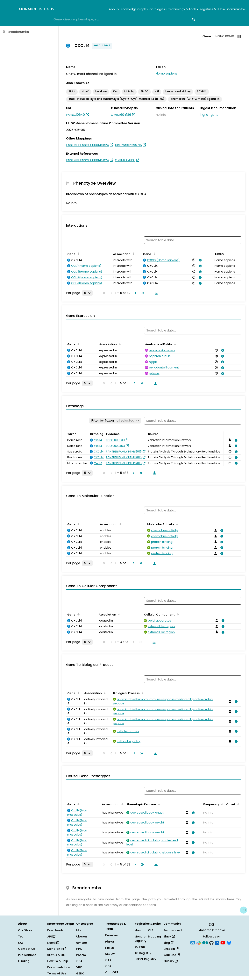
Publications (27, 955)
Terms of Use (56, 973)
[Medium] (205, 942)
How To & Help (57, 961)
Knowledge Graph (134, 9)
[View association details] (199, 260)
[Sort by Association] (133, 254)
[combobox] (124, 19)
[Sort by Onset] (237, 804)
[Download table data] (155, 293)
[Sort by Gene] (77, 254)
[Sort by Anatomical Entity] (174, 344)
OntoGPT (111, 972)
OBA (79, 961)
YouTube (171, 955)
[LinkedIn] (217, 942)
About (114, 9)
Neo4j (53, 943)
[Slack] (198, 942)
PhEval (110, 942)
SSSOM (110, 954)
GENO (80, 973)
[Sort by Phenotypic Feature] (158, 804)
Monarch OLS (143, 930)
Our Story (25, 930)
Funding (23, 961)
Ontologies (158, 9)
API (51, 936)
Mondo (81, 930)
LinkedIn (170, 949)
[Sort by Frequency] (221, 804)
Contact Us (26, 949)
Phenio (81, 955)
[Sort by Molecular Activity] (176, 524)
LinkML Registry (145, 959)
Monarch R (56, 949)
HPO (79, 949)
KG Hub (139, 947)
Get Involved (172, 930)
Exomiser (111, 935)
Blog (168, 943)
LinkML (109, 948)
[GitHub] (211, 942)
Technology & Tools (183, 9)
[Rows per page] (87, 293)
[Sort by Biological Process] (142, 693)
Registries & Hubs (212, 9)
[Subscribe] (192, 942)
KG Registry (142, 953)
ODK (108, 966)
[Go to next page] (134, 293)
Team (22, 936)
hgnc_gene (209, 114)
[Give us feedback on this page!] (243, 910)
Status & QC (56, 955)
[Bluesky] (229, 942)
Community (236, 9)
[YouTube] (222, 942)
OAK (108, 960)
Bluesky (170, 961)
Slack (169, 936)
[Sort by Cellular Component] (177, 614)
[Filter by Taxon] (115, 420)
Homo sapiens (166, 73)
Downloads (55, 930)
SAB (21, 943)
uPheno (81, 943)
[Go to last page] (142, 293)
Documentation (58, 967)
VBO (79, 967)
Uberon (81, 936)
